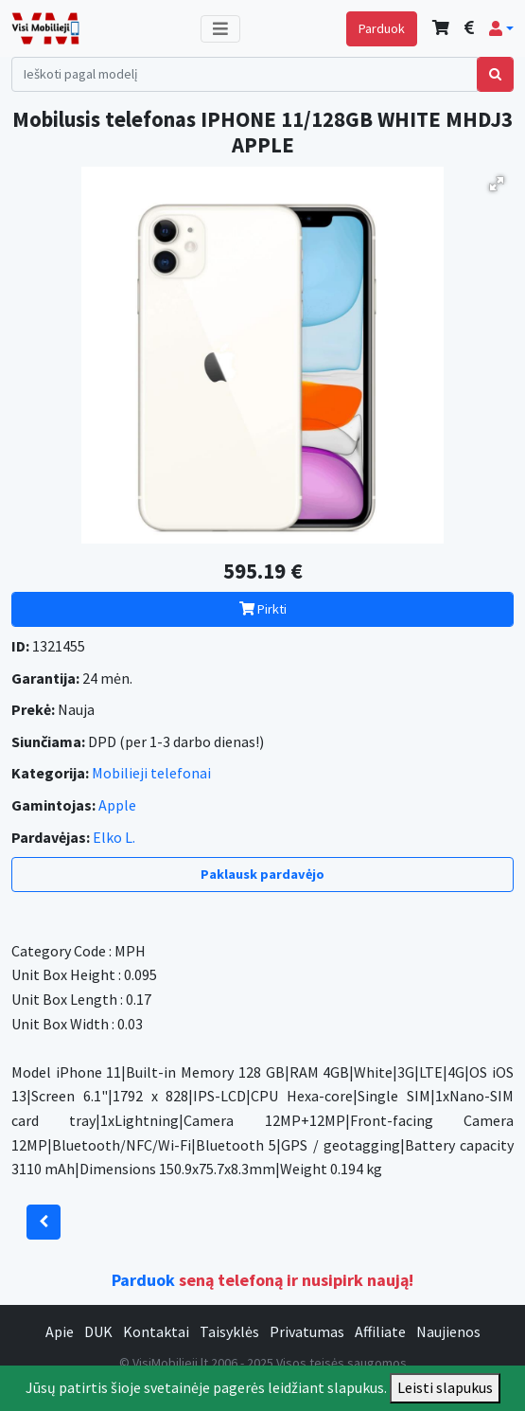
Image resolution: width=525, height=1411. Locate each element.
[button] (501, 28)
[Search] (244, 74)
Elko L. (114, 837)
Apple (117, 804)
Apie (59, 1331)
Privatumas (307, 1331)
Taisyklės (229, 1331)
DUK (98, 1331)
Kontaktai (156, 1331)
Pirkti (263, 608)
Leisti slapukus (445, 1387)
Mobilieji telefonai (151, 772)
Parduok (382, 28)
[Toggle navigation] (220, 29)
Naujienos (448, 1331)
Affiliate (380, 1331)
